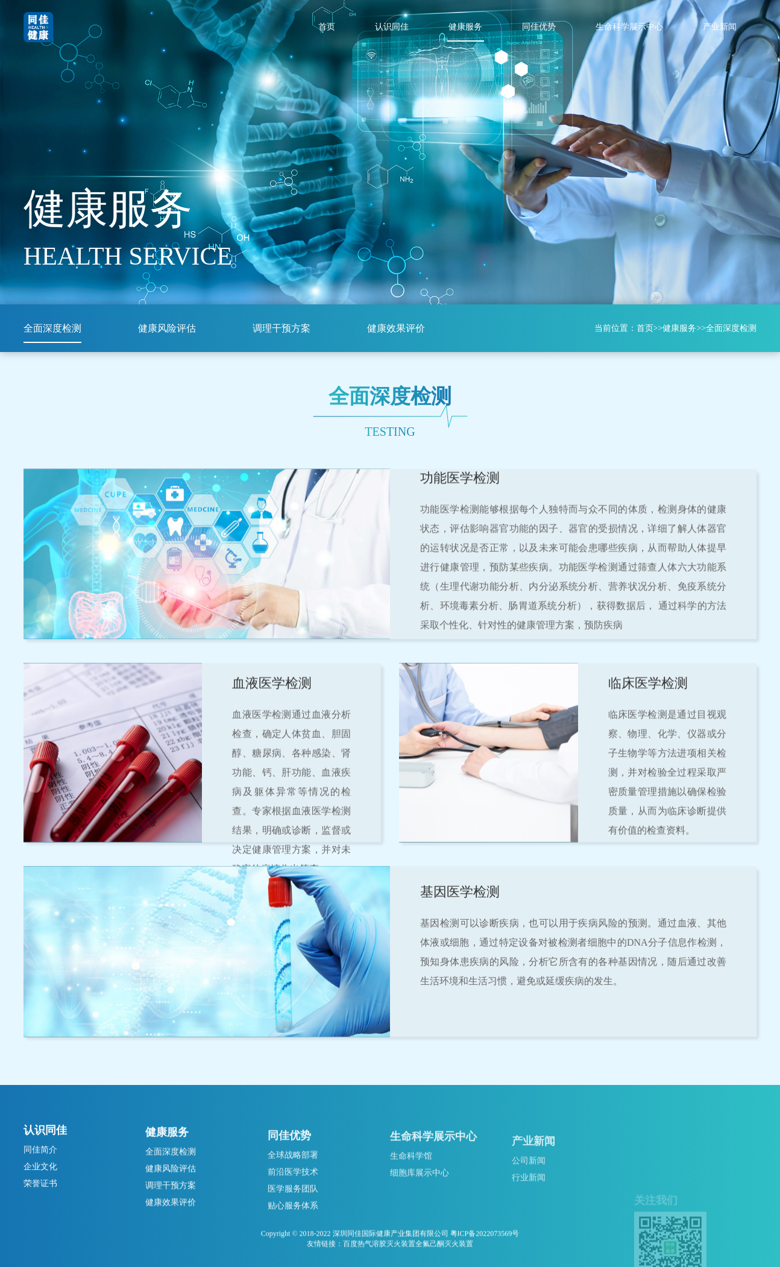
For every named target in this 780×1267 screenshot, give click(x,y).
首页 (326, 26)
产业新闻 (720, 26)
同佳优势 (539, 26)
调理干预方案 (281, 328)
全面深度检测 (52, 328)
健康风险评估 (167, 328)
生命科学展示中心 (629, 26)
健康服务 (465, 26)
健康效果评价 (396, 328)
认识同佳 (392, 26)
